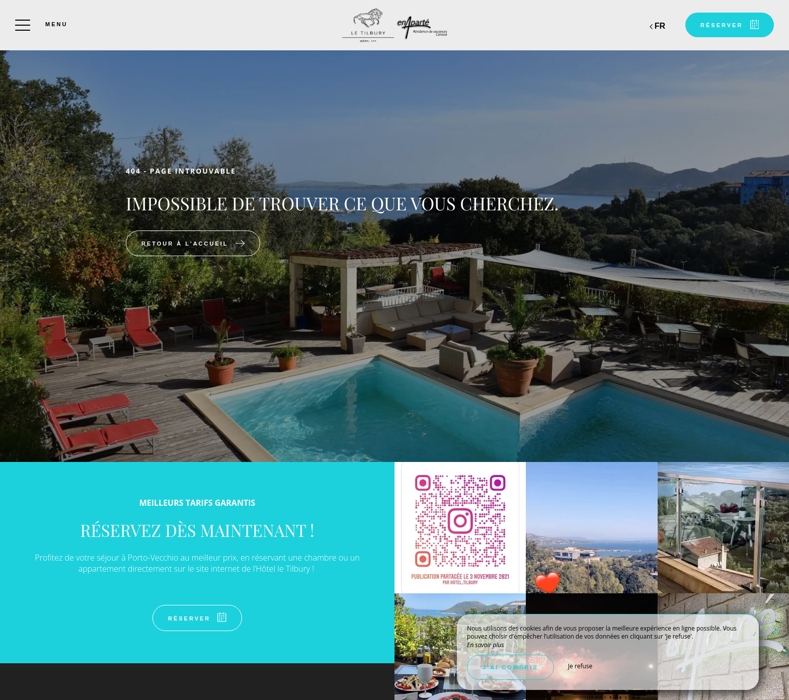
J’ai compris (510, 667)
